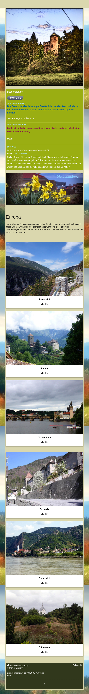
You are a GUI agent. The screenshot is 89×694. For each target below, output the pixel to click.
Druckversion (14, 665)
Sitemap (25, 665)
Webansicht (77, 665)
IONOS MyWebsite (36, 673)
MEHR (44, 304)
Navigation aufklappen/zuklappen (44, 4)
